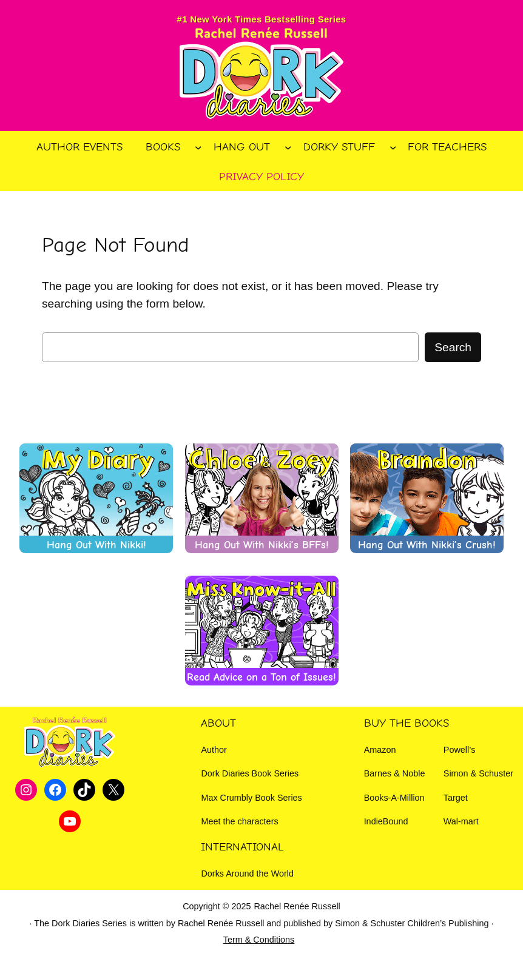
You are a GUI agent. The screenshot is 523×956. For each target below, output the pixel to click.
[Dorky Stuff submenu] (393, 146)
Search (452, 347)
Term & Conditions (259, 939)
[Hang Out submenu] (288, 146)
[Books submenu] (198, 146)
